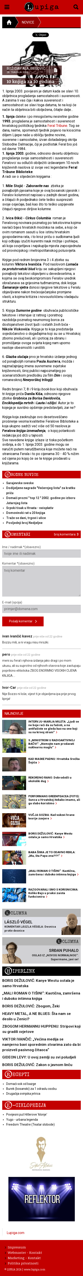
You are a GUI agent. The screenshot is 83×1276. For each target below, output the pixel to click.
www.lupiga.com (34, 1269)
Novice (28, 22)
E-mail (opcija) (41, 607)
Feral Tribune (57, 126)
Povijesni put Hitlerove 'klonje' (26, 1114)
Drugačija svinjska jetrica (23, 1093)
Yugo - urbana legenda (22, 1119)
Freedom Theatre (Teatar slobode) (30, 1124)
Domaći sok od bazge (21, 1084)
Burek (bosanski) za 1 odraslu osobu (31, 1088)
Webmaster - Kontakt (23, 1252)
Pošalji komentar (23, 621)
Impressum (15, 1247)
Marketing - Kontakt (23, 1258)
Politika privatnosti (22, 1263)
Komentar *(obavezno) (41, 579)
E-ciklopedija (25, 1105)
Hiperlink (19, 971)
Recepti (16, 1074)
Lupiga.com (15, 1233)
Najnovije (13, 713)
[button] (7, 6)
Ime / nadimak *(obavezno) (41, 551)
